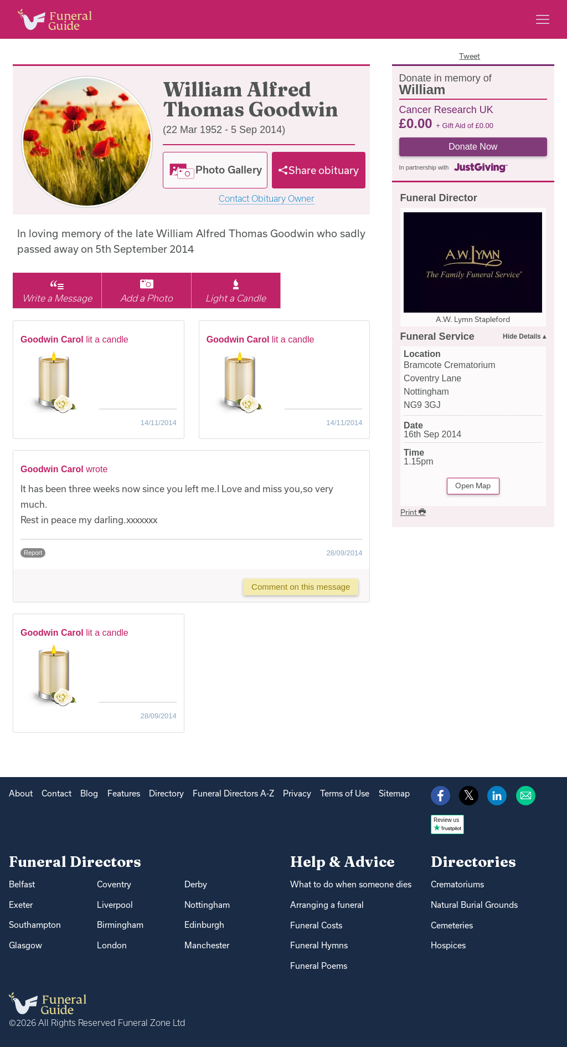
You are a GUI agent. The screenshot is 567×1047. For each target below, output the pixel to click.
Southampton (35, 924)
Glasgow (25, 945)
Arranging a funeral (327, 905)
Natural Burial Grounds (474, 905)
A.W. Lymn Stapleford (473, 319)
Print (413, 512)
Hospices (448, 945)
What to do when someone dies (350, 884)
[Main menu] (542, 19)
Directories (473, 861)
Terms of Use (344, 793)
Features (123, 793)
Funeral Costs (316, 925)
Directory (166, 793)
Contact (56, 793)
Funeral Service (437, 336)
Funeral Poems (318, 966)
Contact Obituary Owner (267, 198)
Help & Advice (342, 861)
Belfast (22, 884)
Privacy (297, 793)
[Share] (319, 170)
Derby (195, 884)
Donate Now (473, 146)
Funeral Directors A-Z (233, 793)
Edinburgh (204, 924)
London (112, 945)
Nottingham (207, 905)
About (21, 793)
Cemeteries (452, 925)
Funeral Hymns (319, 945)
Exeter (21, 905)
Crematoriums (457, 884)
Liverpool (115, 905)
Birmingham (120, 924)
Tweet (469, 56)
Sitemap (394, 793)
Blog (89, 793)
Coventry (114, 884)
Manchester (206, 945)
